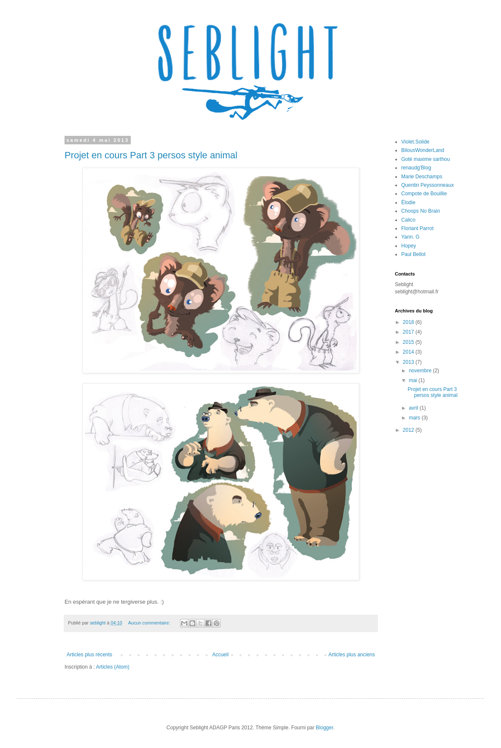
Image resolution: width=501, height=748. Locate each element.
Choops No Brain (420, 211)
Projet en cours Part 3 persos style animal (151, 155)
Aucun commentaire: (150, 622)
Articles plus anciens (352, 655)
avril (414, 408)
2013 (409, 362)
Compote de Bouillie (424, 194)
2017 (409, 332)
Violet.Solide (415, 142)
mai (414, 380)
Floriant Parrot (417, 228)
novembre (421, 371)
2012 (409, 430)
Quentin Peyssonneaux (427, 185)
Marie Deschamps (421, 177)
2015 (409, 342)
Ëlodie (408, 202)
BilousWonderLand (422, 150)
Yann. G (410, 237)
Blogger (324, 728)
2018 (409, 322)
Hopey (408, 246)
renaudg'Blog (416, 168)
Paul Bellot (413, 254)
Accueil (220, 655)
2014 (409, 352)
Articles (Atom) (112, 667)
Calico (408, 220)
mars (415, 418)
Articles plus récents (89, 655)
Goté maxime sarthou (425, 159)
